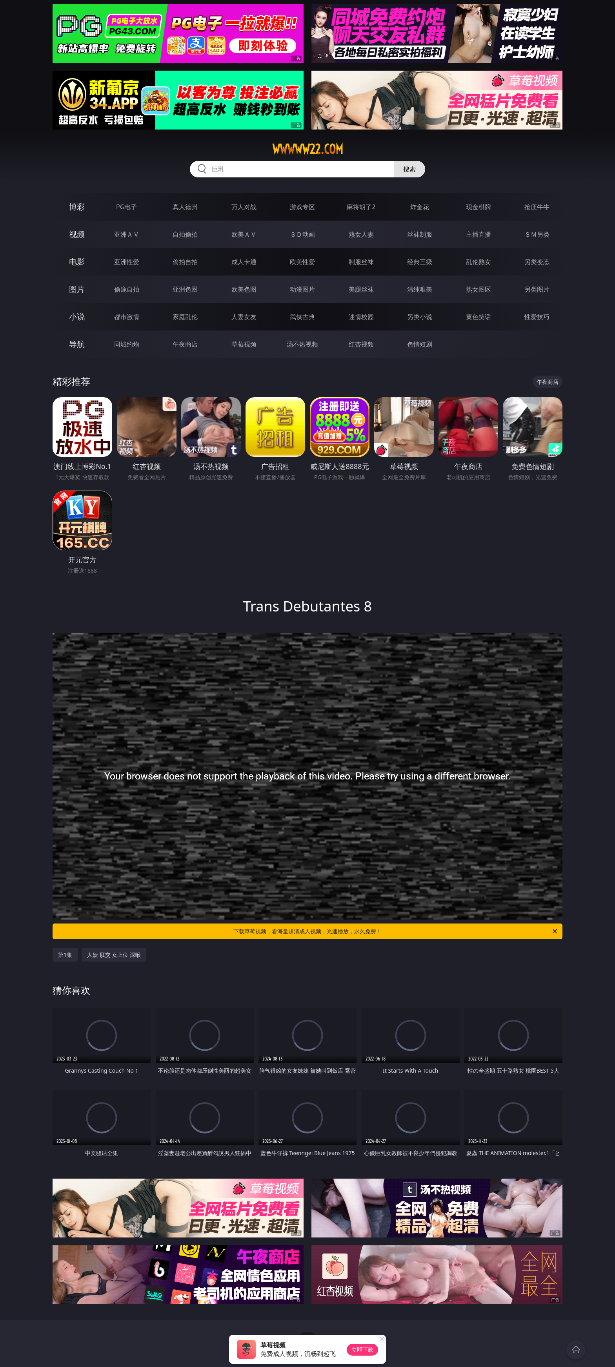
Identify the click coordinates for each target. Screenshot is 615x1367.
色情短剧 (419, 344)
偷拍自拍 (185, 261)
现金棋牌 (478, 207)
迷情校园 (361, 316)
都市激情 (126, 316)
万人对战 (244, 207)
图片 (77, 289)
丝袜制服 (419, 234)
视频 (77, 234)
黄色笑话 (478, 316)
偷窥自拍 (126, 289)
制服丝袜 (361, 261)
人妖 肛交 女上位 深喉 (114, 954)
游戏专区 (302, 207)
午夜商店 (185, 344)
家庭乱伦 (185, 316)
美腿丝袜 (361, 289)
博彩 (77, 206)
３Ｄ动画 (302, 234)
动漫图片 (302, 289)
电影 (77, 261)
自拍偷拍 (185, 234)
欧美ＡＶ (244, 234)
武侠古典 (302, 316)
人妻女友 (244, 316)
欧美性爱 (302, 261)
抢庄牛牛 (536, 207)
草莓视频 (244, 344)
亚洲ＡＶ (126, 234)
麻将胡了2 (361, 207)
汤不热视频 (302, 344)
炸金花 (419, 207)
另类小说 (419, 316)
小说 (77, 316)
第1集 (65, 954)
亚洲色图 (185, 289)
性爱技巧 (536, 316)
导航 (77, 344)
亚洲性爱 (126, 261)
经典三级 (419, 261)
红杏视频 (361, 344)
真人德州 (185, 207)
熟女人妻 (361, 234)
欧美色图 (244, 289)
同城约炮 (126, 344)
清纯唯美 (419, 289)
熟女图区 (478, 289)
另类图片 (536, 289)
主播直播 (478, 234)
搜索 (409, 169)
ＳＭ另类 (536, 234)
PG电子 (126, 207)
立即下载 (362, 1349)
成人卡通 (244, 261)
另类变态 (536, 261)
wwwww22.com (307, 149)
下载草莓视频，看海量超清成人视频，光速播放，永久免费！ (396, 931)
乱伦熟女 (478, 261)
